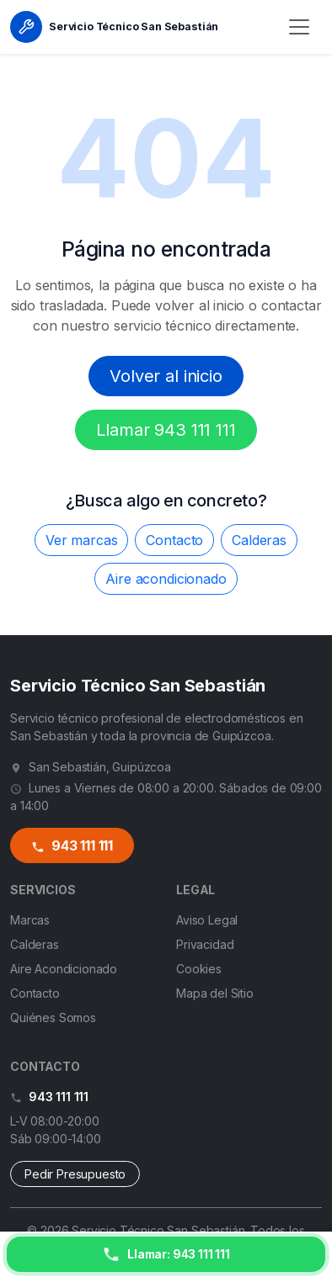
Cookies (199, 969)
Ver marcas (81, 540)
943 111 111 (71, 846)
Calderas (259, 540)
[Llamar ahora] (166, 1254)
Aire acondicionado (165, 578)
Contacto (174, 540)
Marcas (30, 920)
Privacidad (204, 944)
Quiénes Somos (53, 1017)
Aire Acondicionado (63, 969)
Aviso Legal (207, 920)
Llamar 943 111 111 (165, 430)
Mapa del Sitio (215, 993)
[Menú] (299, 27)
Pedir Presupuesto (75, 1174)
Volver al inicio (166, 376)
